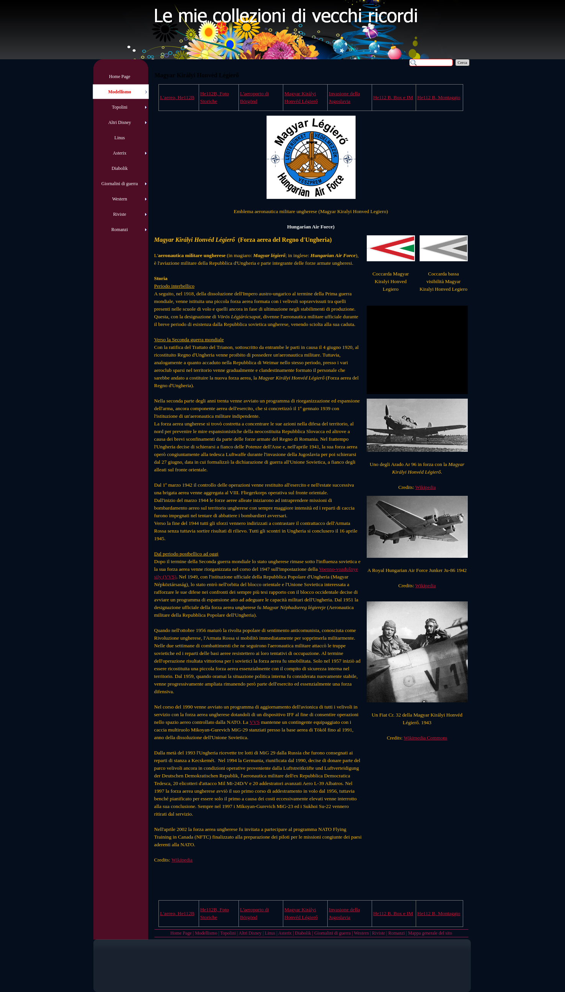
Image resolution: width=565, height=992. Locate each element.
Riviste (378, 933)
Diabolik (303, 933)
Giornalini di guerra (332, 933)
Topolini (228, 933)
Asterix (285, 933)
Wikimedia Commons (425, 738)
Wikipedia (425, 487)
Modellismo (206, 933)
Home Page (181, 933)
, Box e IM (393, 97)
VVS (255, 722)
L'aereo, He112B (177, 97)
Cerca (462, 62)
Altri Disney (250, 933)
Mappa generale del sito (430, 933)
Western (361, 933)
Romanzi (396, 933)
